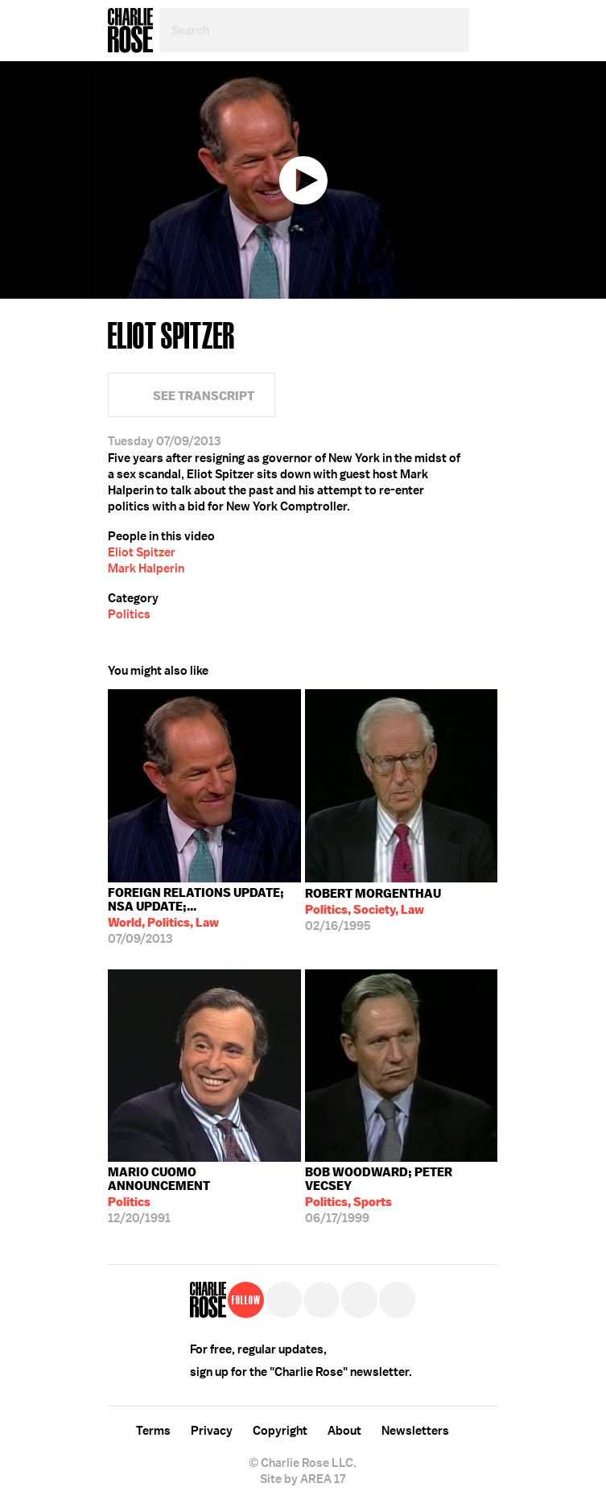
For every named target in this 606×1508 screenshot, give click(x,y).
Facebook (487, 92)
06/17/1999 (401, 1195)
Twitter (487, 129)
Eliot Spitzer (141, 552)
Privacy (212, 1431)
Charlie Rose (130, 30)
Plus (487, 165)
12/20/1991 (204, 1195)
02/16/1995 (373, 910)
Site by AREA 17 (302, 1479)
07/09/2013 (204, 916)
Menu (483, 30)
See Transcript (203, 395)
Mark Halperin (146, 568)
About (344, 1431)
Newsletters (415, 1431)
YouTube (397, 1300)
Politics (129, 614)
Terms (153, 1431)
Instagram (359, 1300)
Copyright (280, 1431)
